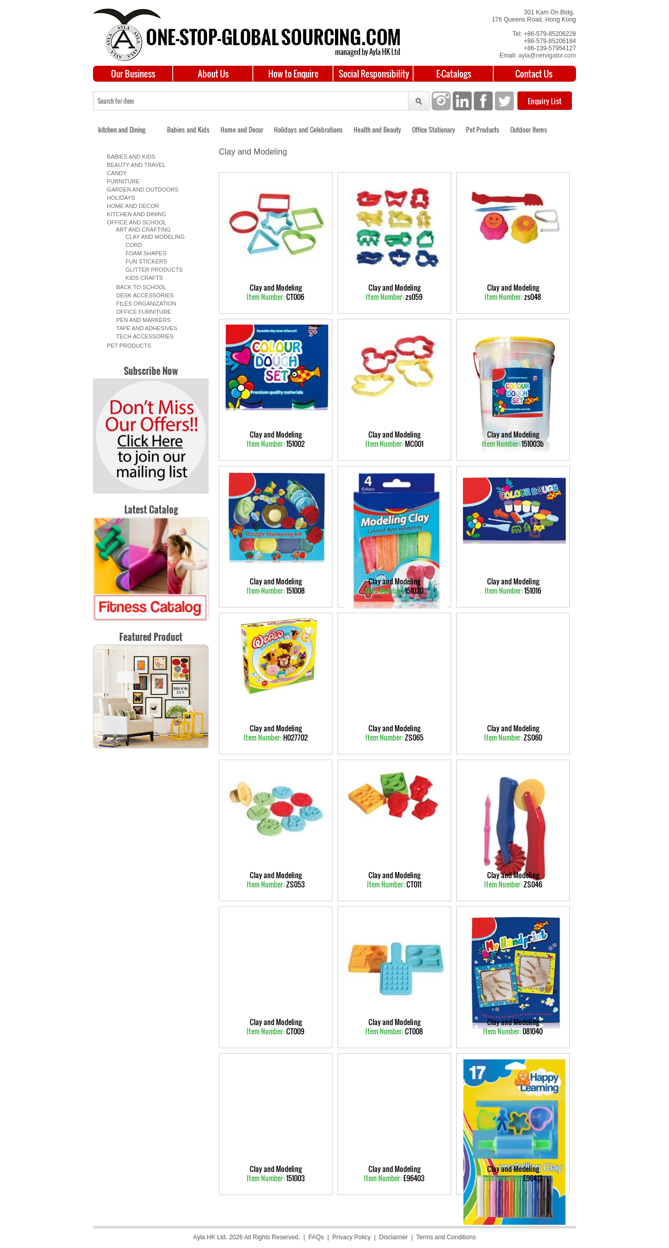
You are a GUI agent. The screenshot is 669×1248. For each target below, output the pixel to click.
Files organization (143, 303)
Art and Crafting (140, 229)
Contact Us (533, 73)
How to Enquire (293, 73)
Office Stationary (433, 129)
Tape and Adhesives (143, 328)
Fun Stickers (141, 261)
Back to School (138, 287)
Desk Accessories (142, 295)
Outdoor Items (528, 129)
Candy (115, 173)
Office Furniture (140, 312)
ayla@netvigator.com (547, 55)
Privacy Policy (351, 1237)
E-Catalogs (453, 73)
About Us (213, 73)
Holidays (119, 198)
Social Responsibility (374, 73)
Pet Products (482, 129)
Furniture (122, 181)
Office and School (135, 222)
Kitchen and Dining (135, 214)
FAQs (316, 1237)
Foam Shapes (141, 253)
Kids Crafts (139, 278)
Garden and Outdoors (141, 189)
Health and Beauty (377, 129)
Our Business (133, 73)
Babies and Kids (188, 129)
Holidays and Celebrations (308, 129)
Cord (129, 245)
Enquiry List (545, 101)
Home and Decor (241, 129)
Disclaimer (393, 1237)
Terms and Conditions (446, 1237)
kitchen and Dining (121, 129)
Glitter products (149, 270)
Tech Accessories (142, 336)
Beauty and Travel (134, 165)
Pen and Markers (140, 320)
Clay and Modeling (150, 237)
